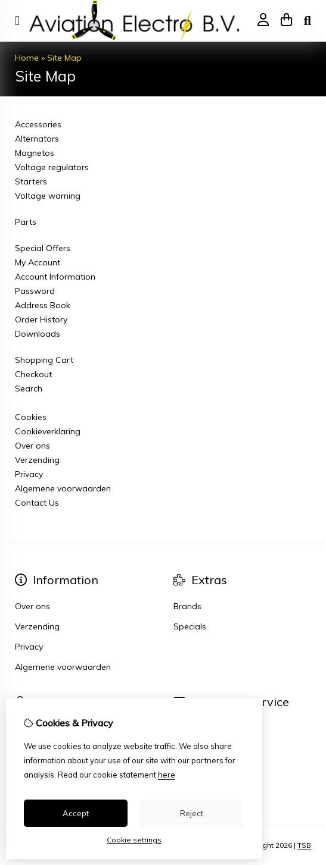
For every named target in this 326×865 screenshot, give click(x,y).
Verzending (37, 460)
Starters (31, 181)
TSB (304, 845)
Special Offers (42, 248)
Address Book (42, 305)
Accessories (38, 124)
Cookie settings (134, 839)
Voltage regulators (52, 167)
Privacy (29, 474)
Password (35, 291)
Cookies (30, 417)
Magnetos (34, 153)
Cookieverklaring (47, 431)
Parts (25, 222)
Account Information (55, 276)
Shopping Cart (44, 360)
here (166, 774)
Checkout (33, 374)
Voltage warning (47, 195)
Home (27, 57)
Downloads (37, 333)
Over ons (32, 445)
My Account (37, 262)
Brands (187, 606)
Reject (191, 813)
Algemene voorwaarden (63, 488)
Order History (41, 319)
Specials (189, 626)
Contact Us (37, 502)
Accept (76, 813)
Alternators (37, 138)
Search (28, 388)
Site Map (64, 57)
